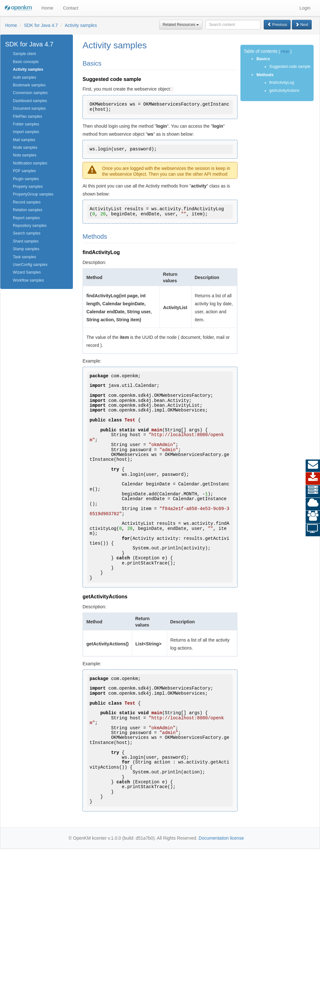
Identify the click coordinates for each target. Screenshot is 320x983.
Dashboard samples (30, 101)
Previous (277, 24)
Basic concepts (26, 62)
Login (305, 8)
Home (47, 8)
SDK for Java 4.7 (41, 25)
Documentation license (221, 838)
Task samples (24, 257)
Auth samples (24, 77)
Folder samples (26, 124)
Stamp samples (26, 249)
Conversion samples (30, 93)
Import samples (26, 132)
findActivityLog (281, 82)
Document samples (29, 108)
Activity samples (81, 25)
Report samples (26, 218)
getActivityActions (284, 90)
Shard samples (25, 241)
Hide (285, 51)
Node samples (25, 147)
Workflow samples (28, 280)
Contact (70, 8)
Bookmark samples (29, 85)
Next (301, 24)
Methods (264, 74)
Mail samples (24, 140)
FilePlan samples (27, 116)
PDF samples (24, 171)
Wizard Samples (27, 272)
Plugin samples (26, 179)
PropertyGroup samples (33, 194)
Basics (263, 58)
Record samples (27, 202)
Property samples (28, 186)
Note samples (24, 155)
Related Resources (181, 24)
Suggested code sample (289, 66)
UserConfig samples (30, 264)
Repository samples (29, 225)
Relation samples (27, 210)
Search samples (26, 233)
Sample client (24, 54)
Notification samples (30, 163)
